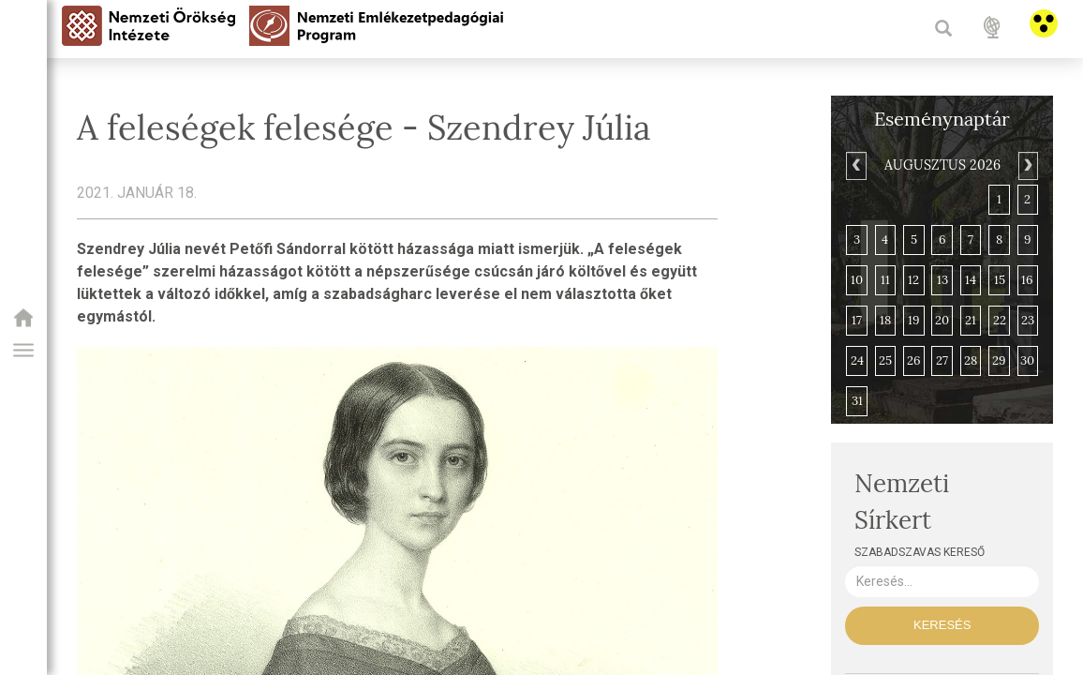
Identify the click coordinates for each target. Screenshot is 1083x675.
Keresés (942, 625)
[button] (23, 351)
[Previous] (856, 166)
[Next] (1028, 166)
